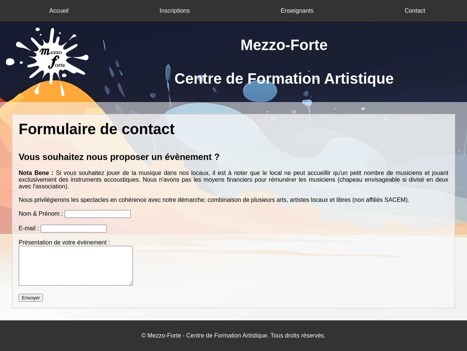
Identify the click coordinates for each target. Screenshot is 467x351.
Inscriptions (174, 10)
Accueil (59, 10)
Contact (415, 10)
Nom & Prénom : (42, 213)
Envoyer (31, 298)
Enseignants (297, 10)
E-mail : (30, 228)
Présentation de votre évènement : (64, 242)
